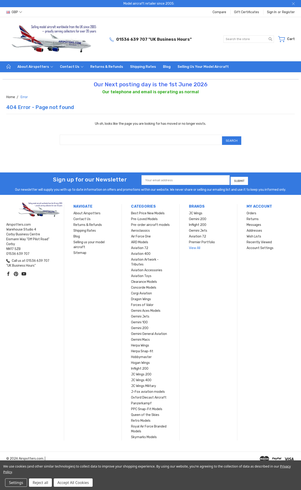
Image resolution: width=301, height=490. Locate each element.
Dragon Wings (141, 296)
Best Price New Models (148, 210)
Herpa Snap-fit (142, 348)
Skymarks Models (144, 434)
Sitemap (79, 250)
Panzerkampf (141, 401)
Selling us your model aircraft (203, 67)
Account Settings (260, 245)
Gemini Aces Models (145, 308)
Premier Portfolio (202, 239)
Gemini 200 (139, 325)
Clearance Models (144, 279)
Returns (253, 216)
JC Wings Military (143, 383)
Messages (254, 222)
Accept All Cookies (73, 482)
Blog (167, 67)
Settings (16, 482)
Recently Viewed (259, 239)
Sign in (272, 12)
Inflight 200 (139, 366)
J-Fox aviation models (148, 389)
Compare (219, 12)
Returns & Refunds (106, 67)
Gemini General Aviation (149, 331)
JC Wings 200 (141, 372)
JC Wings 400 (141, 377)
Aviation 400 (140, 251)
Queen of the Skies (145, 412)
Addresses (254, 228)
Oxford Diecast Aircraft (148, 395)
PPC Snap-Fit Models (146, 406)
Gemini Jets (140, 314)
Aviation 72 (139, 245)
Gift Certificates (246, 12)
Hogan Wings (140, 360)
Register (288, 12)
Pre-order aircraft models (150, 222)
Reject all (40, 482)
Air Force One (141, 234)
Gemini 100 (139, 319)
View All (194, 245)
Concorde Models (143, 285)
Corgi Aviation (141, 291)
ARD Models (139, 239)
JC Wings (195, 210)
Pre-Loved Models (144, 216)
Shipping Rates (143, 67)
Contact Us (71, 67)
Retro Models (140, 418)
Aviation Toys (141, 273)
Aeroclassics (140, 228)
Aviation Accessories (146, 267)
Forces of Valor (142, 302)
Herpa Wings (140, 343)
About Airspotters (35, 67)
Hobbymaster (141, 354)
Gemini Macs (140, 337)
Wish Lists (254, 234)
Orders (251, 210)
